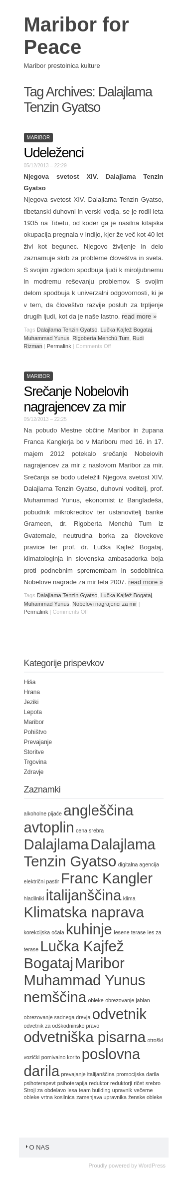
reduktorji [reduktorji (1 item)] (121, 1083)
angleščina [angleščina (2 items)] (98, 810)
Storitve (34, 752)
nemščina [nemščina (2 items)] (55, 997)
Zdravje (34, 772)
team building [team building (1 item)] (94, 1090)
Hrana (32, 692)
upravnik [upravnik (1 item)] (122, 1090)
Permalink (59, 346)
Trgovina (35, 762)
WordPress (152, 1166)
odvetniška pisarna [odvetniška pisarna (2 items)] (85, 1037)
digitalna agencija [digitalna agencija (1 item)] (138, 864)
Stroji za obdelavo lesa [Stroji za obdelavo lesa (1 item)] (50, 1090)
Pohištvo (35, 732)
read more (139, 316)
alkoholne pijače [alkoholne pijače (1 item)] (43, 813)
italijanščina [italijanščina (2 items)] (84, 895)
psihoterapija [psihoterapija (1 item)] (72, 1083)
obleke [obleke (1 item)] (95, 1000)
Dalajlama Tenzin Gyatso (67, 330)
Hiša (30, 682)
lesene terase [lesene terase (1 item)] (130, 932)
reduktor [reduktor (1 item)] (99, 1083)
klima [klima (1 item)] (129, 898)
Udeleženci (54, 152)
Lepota (33, 712)
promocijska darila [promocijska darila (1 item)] (137, 1074)
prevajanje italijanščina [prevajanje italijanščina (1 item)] (88, 1074)
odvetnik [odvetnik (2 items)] (119, 1014)
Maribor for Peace (76, 35)
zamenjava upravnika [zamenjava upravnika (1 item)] (101, 1097)
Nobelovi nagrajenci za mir (104, 604)
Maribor (38, 137)
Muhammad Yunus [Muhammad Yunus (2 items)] (85, 980)
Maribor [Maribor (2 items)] (99, 963)
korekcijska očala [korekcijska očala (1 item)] (44, 932)
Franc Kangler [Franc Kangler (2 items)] (107, 878)
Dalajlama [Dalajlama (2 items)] (56, 844)
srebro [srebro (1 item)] (153, 1083)
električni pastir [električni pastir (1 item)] (41, 881)
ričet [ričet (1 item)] (139, 1083)
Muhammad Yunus (47, 338)
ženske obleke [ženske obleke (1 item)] (145, 1097)
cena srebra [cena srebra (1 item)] (90, 830)
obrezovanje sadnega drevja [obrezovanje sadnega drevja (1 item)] (57, 1017)
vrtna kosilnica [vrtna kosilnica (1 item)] (58, 1097)
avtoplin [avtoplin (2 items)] (49, 827)
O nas (36, 1147)
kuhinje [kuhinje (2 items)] (89, 929)
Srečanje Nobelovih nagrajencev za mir (76, 399)
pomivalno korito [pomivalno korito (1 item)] (60, 1057)
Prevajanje (38, 742)
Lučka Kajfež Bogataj (126, 330)
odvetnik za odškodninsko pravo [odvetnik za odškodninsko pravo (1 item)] (62, 1026)
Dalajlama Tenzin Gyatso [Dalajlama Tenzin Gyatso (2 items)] (90, 852)
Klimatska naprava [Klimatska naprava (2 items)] (84, 912)
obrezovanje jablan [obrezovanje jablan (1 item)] (127, 1000)
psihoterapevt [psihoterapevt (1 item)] (40, 1083)
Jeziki (31, 702)
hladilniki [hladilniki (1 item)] (34, 898)
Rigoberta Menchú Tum (100, 338)
